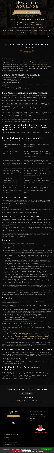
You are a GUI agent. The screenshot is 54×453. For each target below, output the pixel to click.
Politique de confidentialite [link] (37, 451)
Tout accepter (46, 449)
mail (18, 400)
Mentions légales (7, 440)
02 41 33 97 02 (35, 400)
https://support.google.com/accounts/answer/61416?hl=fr (31, 336)
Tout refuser (16, 451)
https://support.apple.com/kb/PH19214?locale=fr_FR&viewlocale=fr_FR (29, 335)
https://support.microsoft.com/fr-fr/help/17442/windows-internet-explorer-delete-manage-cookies (26, 339)
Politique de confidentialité (10, 434)
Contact (33, 421)
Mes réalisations (27, 393)
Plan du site (6, 437)
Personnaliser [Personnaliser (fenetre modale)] (26, 451)
